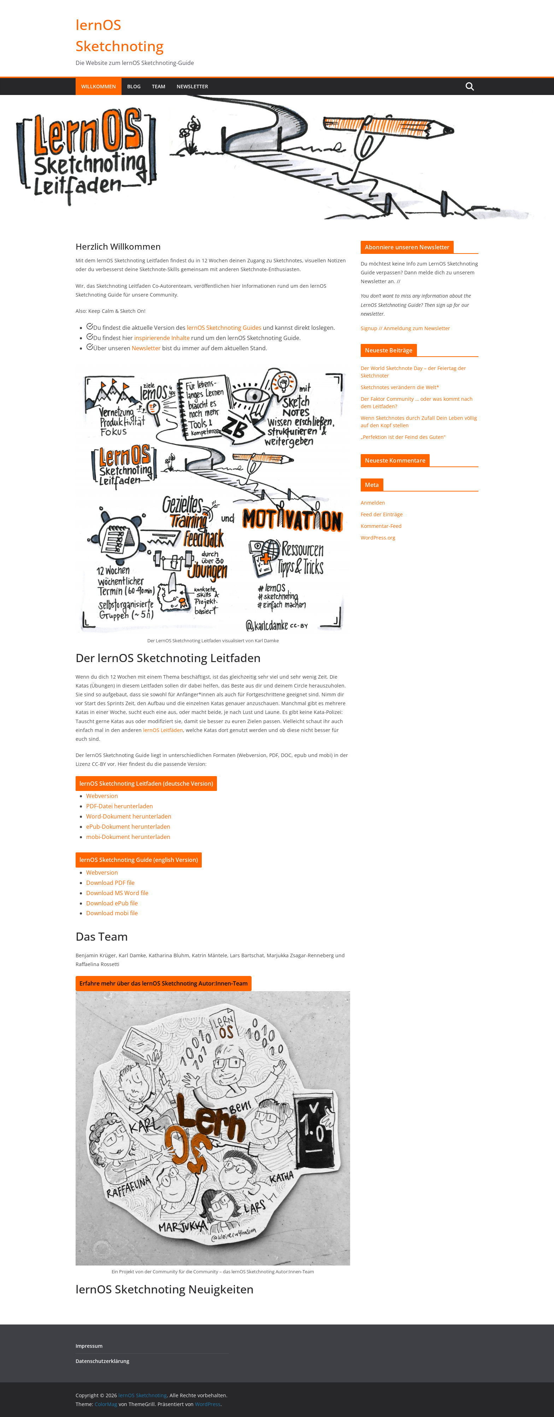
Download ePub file (112, 903)
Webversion (102, 796)
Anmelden (373, 502)
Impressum (89, 1345)
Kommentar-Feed (381, 526)
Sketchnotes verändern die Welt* (400, 387)
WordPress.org (378, 537)
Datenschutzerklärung (102, 1361)
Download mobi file (112, 913)
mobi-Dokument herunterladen (128, 837)
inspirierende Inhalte (162, 338)
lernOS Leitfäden (163, 730)
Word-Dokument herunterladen (128, 816)
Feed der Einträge (382, 514)
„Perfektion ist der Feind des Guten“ (403, 437)
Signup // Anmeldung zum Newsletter (405, 328)
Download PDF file (110, 883)
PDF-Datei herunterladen (119, 806)
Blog (134, 86)
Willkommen (98, 86)
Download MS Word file (117, 893)
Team (158, 86)
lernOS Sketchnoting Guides (224, 328)
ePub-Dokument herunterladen (128, 826)
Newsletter (192, 86)
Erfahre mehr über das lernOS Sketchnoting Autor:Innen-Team (163, 983)
